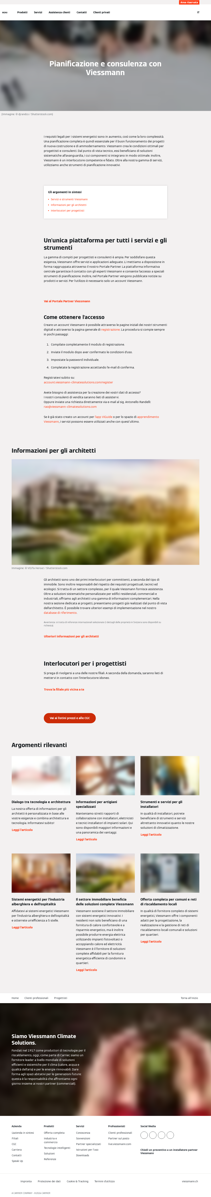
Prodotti (22, 12)
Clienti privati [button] (101, 12)
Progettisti (60, 998)
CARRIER (46, 1193)
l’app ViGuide (103, 417)
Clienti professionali (36, 998)
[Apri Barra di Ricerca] (191, 12)
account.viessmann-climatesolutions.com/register (78, 382)
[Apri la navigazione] (4, 12)
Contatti (82, 12)
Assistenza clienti (59, 12)
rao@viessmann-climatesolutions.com (70, 407)
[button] (190, 998)
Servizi (38, 12)
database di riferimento (60, 613)
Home (15, 998)
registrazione (110, 330)
